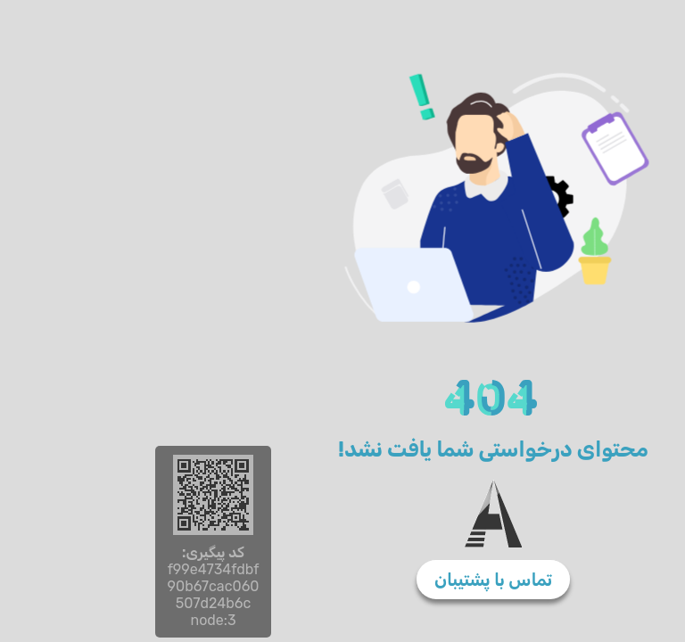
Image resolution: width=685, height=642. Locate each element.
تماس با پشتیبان (342, 579)
